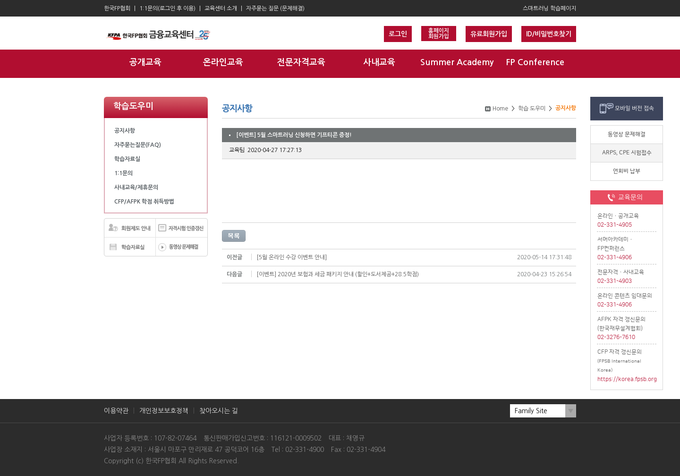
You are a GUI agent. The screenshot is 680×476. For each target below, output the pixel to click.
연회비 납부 (626, 171)
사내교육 (379, 62)
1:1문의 (123, 173)
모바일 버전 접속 (634, 108)
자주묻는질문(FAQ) (137, 145)
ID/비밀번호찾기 (548, 34)
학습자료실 (127, 159)
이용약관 (116, 411)
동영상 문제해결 (627, 134)
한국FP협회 (117, 8)
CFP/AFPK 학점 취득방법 (144, 201)
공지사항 (124, 131)
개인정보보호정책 (163, 411)
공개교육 (145, 62)
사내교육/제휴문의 (136, 187)
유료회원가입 (488, 34)
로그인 (398, 34)
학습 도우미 (531, 108)
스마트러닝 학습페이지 (549, 8)
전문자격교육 (301, 62)
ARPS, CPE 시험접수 (627, 153)
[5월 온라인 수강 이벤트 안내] (291, 257)
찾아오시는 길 (218, 411)
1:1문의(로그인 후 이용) (167, 8)
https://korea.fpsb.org (626, 379)
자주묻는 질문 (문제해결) (275, 8)
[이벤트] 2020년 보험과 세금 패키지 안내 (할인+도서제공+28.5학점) (337, 274)
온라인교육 (223, 62)
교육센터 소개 (220, 8)
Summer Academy (456, 62)
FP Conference (535, 62)
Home (500, 108)
